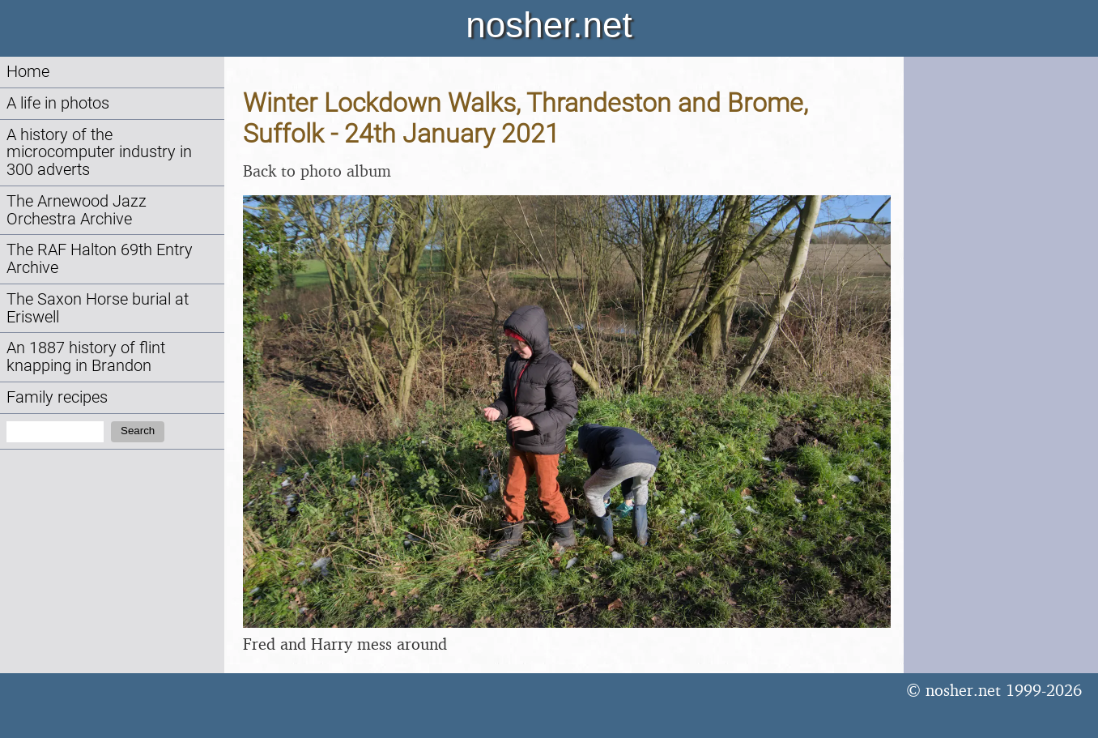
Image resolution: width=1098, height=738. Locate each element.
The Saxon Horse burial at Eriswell (97, 308)
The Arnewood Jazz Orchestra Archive (76, 210)
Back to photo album (317, 170)
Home (27, 71)
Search (138, 430)
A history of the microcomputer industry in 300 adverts (99, 153)
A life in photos (57, 103)
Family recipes (57, 397)
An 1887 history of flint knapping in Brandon (85, 357)
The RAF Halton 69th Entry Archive (99, 259)
